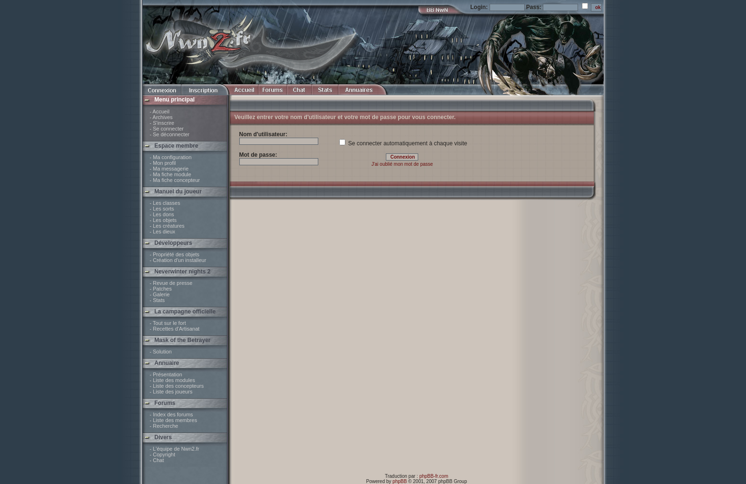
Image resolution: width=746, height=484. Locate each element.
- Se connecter (167, 128)
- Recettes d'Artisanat (175, 329)
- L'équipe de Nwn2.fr (174, 449)
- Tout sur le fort (168, 323)
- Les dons (162, 214)
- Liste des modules (172, 380)
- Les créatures (167, 226)
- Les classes (165, 203)
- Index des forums (171, 414)
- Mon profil (163, 163)
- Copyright (163, 454)
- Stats (157, 300)
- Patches (161, 289)
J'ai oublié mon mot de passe (402, 164)
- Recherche (164, 426)
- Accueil (160, 111)
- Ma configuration (171, 157)
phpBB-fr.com (433, 476)
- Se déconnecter (170, 134)
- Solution (161, 351)
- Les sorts (162, 209)
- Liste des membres (173, 420)
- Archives (161, 117)
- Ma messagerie (169, 168)
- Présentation (166, 374)
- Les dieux (163, 231)
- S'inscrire (162, 123)
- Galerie (160, 294)
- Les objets (163, 220)
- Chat (157, 460)
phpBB (400, 481)
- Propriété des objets (175, 254)
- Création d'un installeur (178, 260)
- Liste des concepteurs (177, 386)
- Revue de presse (171, 283)
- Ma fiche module (170, 174)
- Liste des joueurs (171, 391)
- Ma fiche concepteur (175, 180)
